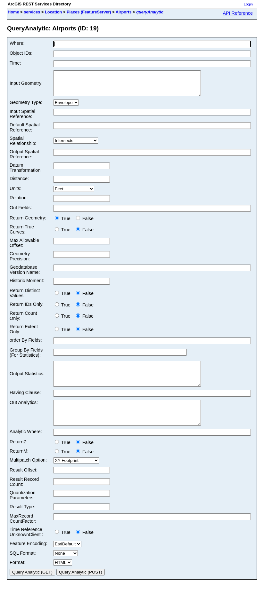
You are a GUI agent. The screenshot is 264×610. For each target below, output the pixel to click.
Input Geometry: (26, 85)
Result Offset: (23, 484)
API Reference (238, 13)
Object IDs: (21, 53)
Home (13, 12)
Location (53, 12)
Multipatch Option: (28, 474)
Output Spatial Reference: (24, 159)
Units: (15, 193)
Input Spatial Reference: (22, 119)
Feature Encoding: (28, 557)
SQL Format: (23, 567)
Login (248, 4)
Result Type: (22, 521)
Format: (18, 576)
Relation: (19, 202)
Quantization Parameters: (23, 509)
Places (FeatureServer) (89, 12)
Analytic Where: (26, 445)
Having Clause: (25, 402)
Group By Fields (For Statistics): (26, 357)
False (85, 223)
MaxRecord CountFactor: (23, 533)
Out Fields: (21, 212)
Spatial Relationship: (23, 145)
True (64, 223)
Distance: (19, 183)
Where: (17, 43)
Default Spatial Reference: (25, 132)
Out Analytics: (24, 412)
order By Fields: (26, 344)
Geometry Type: (26, 107)
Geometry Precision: (20, 261)
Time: (15, 63)
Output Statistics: (27, 381)
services (32, 12)
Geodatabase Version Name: (25, 274)
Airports (124, 12)
